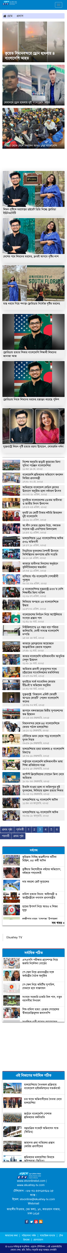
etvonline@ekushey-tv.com (37, 1199)
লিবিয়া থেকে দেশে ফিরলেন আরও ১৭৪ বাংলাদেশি (30, 146)
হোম (7, 16)
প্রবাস (20, 16)
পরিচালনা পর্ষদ (29, 1235)
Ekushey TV (14, 937)
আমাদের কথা (11, 1235)
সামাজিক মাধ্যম (47, 1235)
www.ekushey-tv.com (31, 1185)
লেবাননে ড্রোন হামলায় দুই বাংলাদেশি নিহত (27, 102)
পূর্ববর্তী (20, 829)
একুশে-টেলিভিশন (38, 1246)
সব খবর (58, 923)
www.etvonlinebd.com (31, 1181)
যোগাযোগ (38, 1239)
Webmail (33, 1203)
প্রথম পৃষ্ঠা (7, 829)
